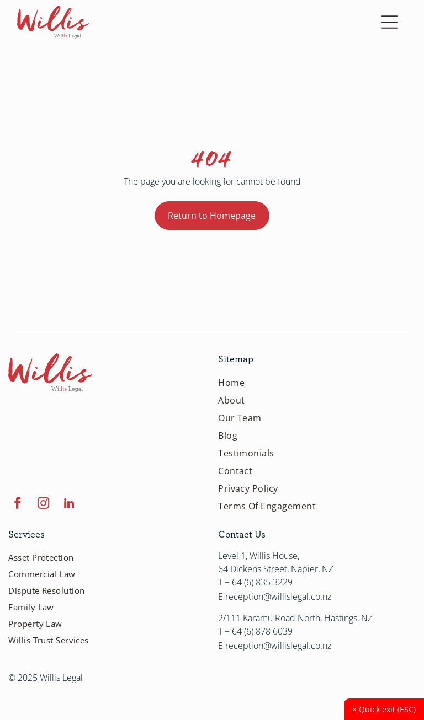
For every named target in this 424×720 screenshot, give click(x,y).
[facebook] (17, 505)
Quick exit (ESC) (384, 709)
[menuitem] (317, 382)
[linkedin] (69, 505)
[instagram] (43, 505)
